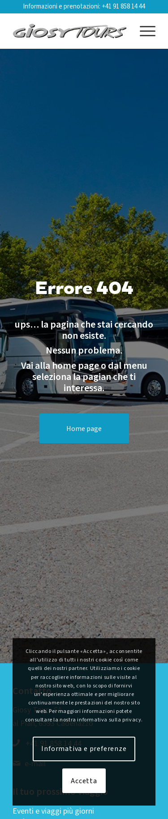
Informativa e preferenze (83, 749)
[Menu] (143, 31)
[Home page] (84, 429)
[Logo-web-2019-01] (70, 31)
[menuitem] (143, 31)
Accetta (84, 781)
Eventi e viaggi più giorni (53, 811)
